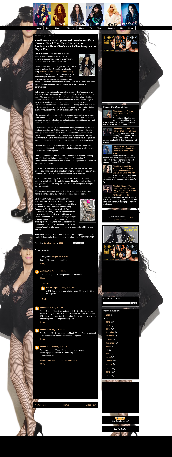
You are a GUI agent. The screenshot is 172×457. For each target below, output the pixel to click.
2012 (108, 372)
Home (66, 405)
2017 (108, 318)
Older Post (91, 405)
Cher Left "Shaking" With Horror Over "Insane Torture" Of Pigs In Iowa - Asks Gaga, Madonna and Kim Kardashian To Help (124, 190)
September (110, 343)
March (108, 357)
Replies (46, 283)
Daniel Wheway (50, 243)
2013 (108, 369)
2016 (108, 322)
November (110, 336)
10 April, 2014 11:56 (57, 308)
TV (90, 28)
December (110, 332)
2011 (108, 376)
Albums (58, 28)
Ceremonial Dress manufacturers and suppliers (59, 360)
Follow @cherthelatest (124, 219)
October (109, 339)
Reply (42, 264)
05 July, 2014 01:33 (57, 330)
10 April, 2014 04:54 (67, 288)
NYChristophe (52, 288)
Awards (111, 28)
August (109, 346)
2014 (108, 329)
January (109, 364)
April (108, 353)
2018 (108, 315)
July (107, 350)
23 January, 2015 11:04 (58, 347)
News (38, 28)
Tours (99, 28)
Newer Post (40, 405)
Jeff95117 (44, 271)
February (109, 361)
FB (121, 28)
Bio (47, 28)
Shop (130, 28)
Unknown (44, 308)
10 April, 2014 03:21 (57, 271)
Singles (70, 28)
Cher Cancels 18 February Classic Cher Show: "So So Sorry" (124, 113)
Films (81, 28)
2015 (108, 326)
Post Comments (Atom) (71, 413)
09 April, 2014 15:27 (60, 257)
